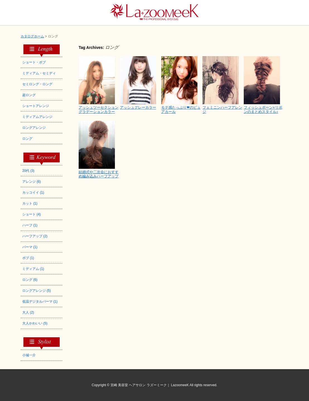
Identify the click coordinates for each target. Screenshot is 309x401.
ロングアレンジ (34, 128)
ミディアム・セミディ (39, 73)
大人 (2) (28, 312)
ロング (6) (29, 280)
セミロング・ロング (37, 84)
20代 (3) (28, 171)
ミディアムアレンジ (37, 117)
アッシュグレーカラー (138, 107)
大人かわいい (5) (34, 323)
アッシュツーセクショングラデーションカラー (99, 109)
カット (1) (29, 203)
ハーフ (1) (29, 225)
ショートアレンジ (35, 106)
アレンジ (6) (31, 182)
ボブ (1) (28, 258)
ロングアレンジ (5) (36, 291)
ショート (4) (31, 214)
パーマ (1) (29, 247)
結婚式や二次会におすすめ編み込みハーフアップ (99, 174)
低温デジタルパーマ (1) (39, 301)
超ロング (29, 95)
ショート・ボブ (34, 62)
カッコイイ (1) (33, 192)
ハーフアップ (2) (34, 236)
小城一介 (29, 355)
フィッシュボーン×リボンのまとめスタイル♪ (263, 109)
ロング (27, 139)
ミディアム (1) (33, 269)
